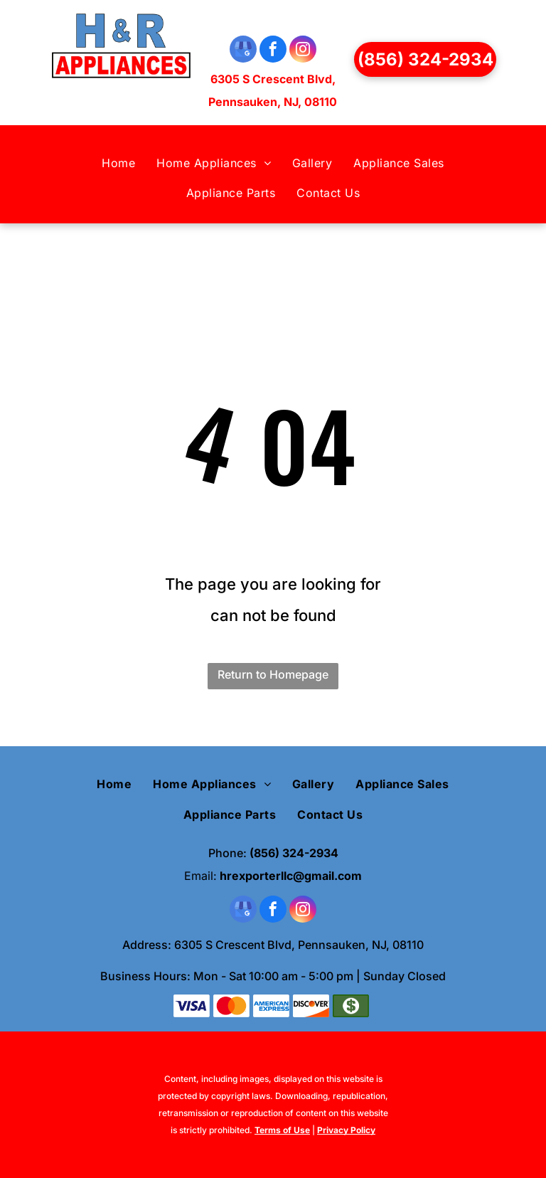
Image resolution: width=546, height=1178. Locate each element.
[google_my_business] (243, 51)
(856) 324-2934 (294, 853)
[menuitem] (118, 163)
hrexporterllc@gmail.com (291, 876)
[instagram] (302, 51)
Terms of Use (282, 1130)
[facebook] (273, 51)
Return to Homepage (273, 674)
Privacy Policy (346, 1130)
